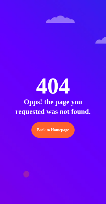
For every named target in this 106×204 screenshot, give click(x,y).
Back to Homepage (53, 130)
